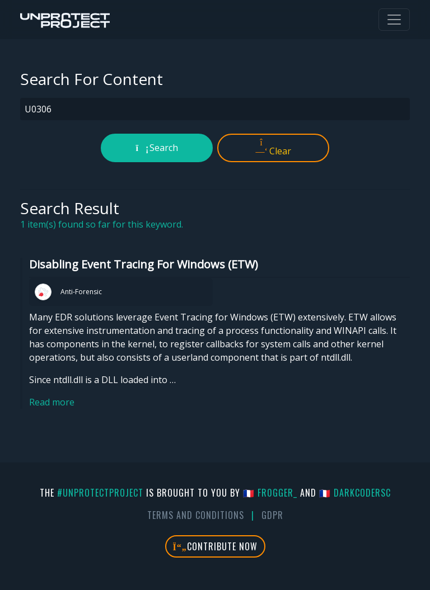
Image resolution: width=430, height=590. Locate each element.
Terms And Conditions (195, 515)
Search (157, 147)
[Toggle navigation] (394, 19)
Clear (273, 147)
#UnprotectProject (100, 492)
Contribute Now (215, 546)
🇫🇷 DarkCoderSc (355, 492)
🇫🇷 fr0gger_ (270, 492)
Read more (51, 402)
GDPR (272, 515)
